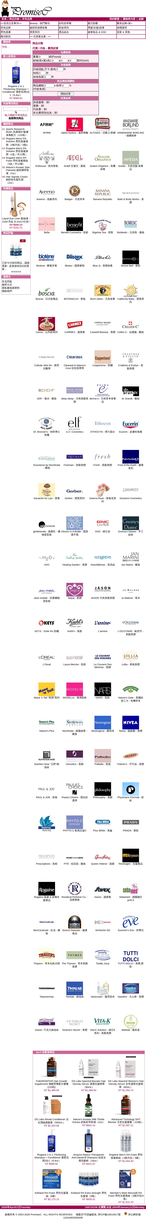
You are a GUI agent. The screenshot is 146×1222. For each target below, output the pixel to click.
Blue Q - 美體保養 (103, 264)
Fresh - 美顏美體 (102, 463)
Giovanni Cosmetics (131, 497)
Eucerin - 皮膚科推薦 (130, 430)
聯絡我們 (7, 291)
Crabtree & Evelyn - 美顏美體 (130, 366)
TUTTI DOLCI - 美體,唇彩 (131, 964)
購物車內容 (129, 18)
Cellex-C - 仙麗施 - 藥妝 (130, 330)
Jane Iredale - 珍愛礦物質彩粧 (47, 598)
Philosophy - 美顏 (102, 796)
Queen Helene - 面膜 (102, 862)
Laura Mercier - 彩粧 (74, 663)
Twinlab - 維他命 (75, 995)
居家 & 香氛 (123, 32)
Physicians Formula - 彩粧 (130, 798)
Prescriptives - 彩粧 (47, 862)
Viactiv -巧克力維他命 (47, 1028)
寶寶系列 (35, 32)
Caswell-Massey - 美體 (102, 330)
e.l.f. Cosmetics (74, 430)
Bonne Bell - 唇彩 (130, 264)
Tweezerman (46, 995)
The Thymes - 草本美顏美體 (75, 964)
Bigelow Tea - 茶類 (102, 231)
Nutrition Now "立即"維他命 (46, 764)
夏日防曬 (93, 23)
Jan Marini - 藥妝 (130, 563)
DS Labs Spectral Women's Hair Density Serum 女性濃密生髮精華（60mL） (126, 1084)
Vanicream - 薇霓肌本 (103, 995)
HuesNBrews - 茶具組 (103, 563)
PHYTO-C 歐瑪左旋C (74, 829)
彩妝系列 (64, 27)
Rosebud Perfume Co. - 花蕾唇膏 (75, 897)
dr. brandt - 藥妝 (131, 397)
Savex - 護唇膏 (102, 895)
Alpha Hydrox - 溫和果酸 (74, 131)
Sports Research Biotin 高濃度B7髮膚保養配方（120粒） (17, 132)
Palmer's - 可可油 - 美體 (130, 762)
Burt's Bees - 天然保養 (102, 297)
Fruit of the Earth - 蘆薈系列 (131, 465)
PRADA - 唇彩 (130, 829)
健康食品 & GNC (97, 32)
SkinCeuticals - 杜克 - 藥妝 (46, 930)
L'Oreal (46, 663)
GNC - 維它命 (102, 530)
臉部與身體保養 (38, 27)
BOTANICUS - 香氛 (75, 297)
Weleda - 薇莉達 (131, 1028)
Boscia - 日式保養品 (47, 297)
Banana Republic (102, 198)
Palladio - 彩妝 (102, 762)
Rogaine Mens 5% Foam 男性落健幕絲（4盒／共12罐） (17, 160)
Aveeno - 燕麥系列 (46, 198)
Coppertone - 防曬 (103, 364)
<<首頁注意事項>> (11, 23)
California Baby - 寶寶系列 (130, 299)
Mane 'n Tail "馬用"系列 (47, 696)
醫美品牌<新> (124, 23)
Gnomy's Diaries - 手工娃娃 (130, 532)
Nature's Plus (46, 729)
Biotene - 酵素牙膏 (46, 264)
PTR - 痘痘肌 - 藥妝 (75, 862)
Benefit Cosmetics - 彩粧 (74, 231)
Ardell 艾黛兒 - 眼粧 (75, 164)
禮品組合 (64, 32)
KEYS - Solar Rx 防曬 (47, 630)
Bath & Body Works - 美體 (131, 199)
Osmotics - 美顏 (74, 762)
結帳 (141, 18)
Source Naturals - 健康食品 (74, 930)
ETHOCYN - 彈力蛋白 (102, 430)
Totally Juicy (102, 962)
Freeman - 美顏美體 (75, 463)
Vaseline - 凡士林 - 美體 (131, 995)
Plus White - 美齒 (102, 829)
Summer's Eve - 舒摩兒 (131, 929)
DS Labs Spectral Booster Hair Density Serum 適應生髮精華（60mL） (89, 1084)
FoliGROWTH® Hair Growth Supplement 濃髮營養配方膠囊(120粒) (52, 1084)
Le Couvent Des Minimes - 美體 (103, 665)
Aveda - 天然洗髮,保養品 (130, 166)
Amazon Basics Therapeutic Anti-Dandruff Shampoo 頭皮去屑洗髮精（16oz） (89, 1157)
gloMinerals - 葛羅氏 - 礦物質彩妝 (46, 532)
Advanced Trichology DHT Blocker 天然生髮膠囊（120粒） (126, 1120)
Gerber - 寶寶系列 (75, 497)
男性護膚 (6, 32)
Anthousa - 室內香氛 (46, 164)
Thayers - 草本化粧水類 (47, 962)
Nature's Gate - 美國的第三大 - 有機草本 (130, 698)
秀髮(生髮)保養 (96, 27)
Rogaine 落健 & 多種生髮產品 (46, 897)
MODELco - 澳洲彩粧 (75, 696)
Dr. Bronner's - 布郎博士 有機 (46, 432)
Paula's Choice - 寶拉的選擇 (75, 798)
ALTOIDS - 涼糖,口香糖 (103, 131)
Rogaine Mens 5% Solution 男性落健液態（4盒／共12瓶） (17, 151)
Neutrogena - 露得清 (102, 729)
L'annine (102, 630)
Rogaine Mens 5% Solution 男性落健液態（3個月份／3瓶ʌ (17, 141)
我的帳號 (114, 18)
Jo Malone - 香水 (130, 596)
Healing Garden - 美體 (74, 563)
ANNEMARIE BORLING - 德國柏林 (130, 133)
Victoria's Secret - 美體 (74, 1028)
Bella (46, 231)
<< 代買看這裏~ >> (40, 36)
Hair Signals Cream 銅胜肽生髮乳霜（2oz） (17, 179)
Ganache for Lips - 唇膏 (47, 497)
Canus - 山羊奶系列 (47, 330)
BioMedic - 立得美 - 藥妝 (130, 231)
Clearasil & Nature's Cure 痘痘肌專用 (75, 366)
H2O (46, 563)
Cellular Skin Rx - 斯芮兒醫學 (46, 366)
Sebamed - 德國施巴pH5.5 (130, 897)
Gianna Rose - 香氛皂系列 (102, 498)
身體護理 (122, 27)
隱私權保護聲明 (10, 287)
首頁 (3, 18)
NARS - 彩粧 (102, 696)
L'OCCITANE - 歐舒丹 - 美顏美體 (131, 631)
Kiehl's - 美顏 (74, 630)
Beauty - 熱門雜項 (40, 23)
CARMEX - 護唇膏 (75, 330)
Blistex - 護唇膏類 (75, 264)
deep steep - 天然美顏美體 (74, 399)
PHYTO (46, 829)
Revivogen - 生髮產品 (131, 862)
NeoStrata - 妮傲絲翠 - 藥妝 (74, 731)
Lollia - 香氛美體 (131, 663)
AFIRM (46, 131)
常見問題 (7, 281)
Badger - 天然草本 (75, 198)
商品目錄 (14, 18)
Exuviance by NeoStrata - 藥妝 (46, 465)
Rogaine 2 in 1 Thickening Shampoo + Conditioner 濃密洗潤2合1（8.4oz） (16, 90)
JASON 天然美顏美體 (103, 596)
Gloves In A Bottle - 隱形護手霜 (74, 532)
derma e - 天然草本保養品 (102, 399)
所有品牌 (27, 18)
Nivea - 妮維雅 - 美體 (130, 729)
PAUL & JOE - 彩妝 (46, 796)
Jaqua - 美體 (74, 596)
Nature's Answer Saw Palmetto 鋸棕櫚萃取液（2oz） (18, 170)
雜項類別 (6, 36)
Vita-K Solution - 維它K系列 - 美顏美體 (102, 1030)
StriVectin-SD (102, 929)
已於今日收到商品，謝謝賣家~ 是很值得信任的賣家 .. (15, 265)
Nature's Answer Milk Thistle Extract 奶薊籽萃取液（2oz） (89, 1120)
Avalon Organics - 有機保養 (102, 166)
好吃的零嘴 (65, 23)
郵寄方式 (7, 284)
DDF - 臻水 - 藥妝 (47, 397)
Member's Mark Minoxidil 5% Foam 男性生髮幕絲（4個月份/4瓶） (126, 1195)
